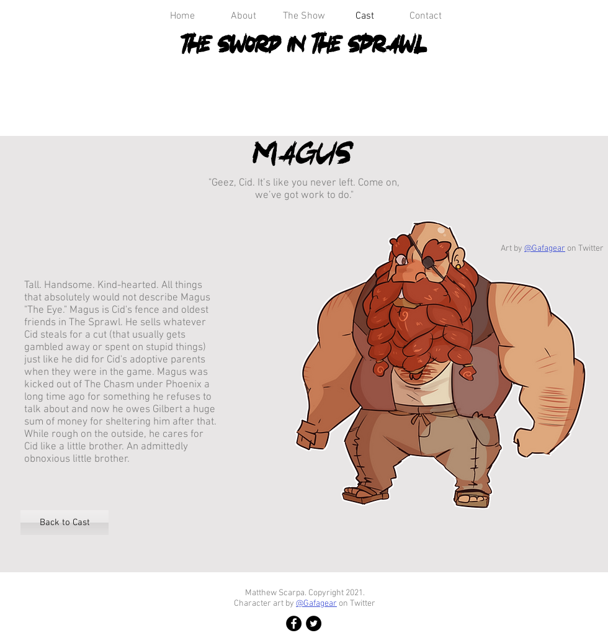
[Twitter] (313, 623)
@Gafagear (544, 248)
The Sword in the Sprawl (304, 44)
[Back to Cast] (64, 522)
